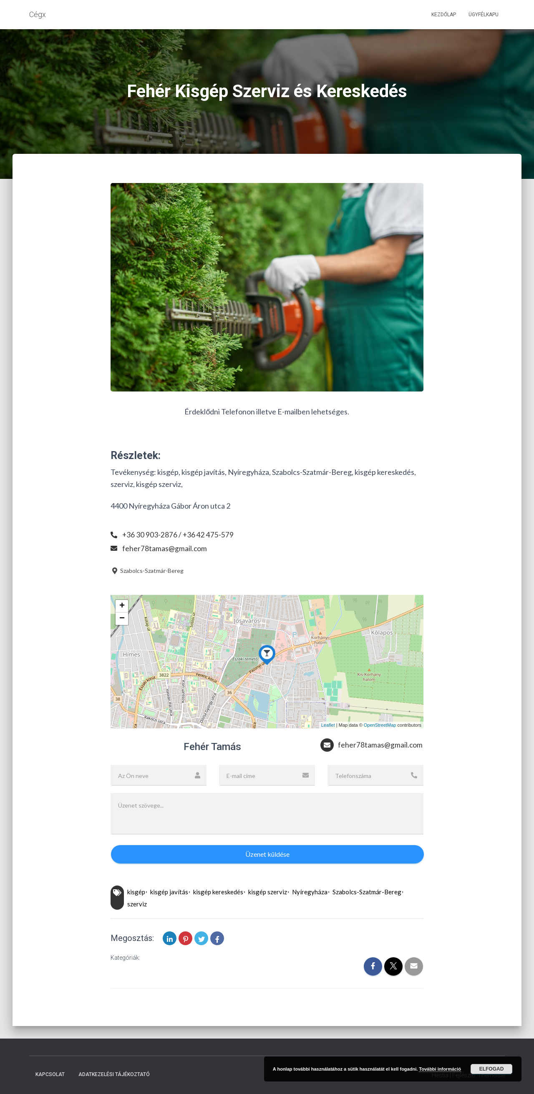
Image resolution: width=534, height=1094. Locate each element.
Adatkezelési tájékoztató (114, 1074)
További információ (440, 1068)
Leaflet (328, 725)
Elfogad (491, 1069)
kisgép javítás (169, 892)
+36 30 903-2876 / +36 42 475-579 (178, 534)
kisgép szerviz (267, 892)
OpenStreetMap (380, 725)
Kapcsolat (50, 1074)
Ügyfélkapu (484, 15)
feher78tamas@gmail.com (164, 548)
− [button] (122, 618)
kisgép (136, 892)
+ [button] (122, 606)
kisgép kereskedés (218, 892)
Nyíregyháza (309, 892)
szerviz (137, 904)
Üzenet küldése (267, 854)
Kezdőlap (443, 15)
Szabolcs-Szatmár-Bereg (147, 570)
